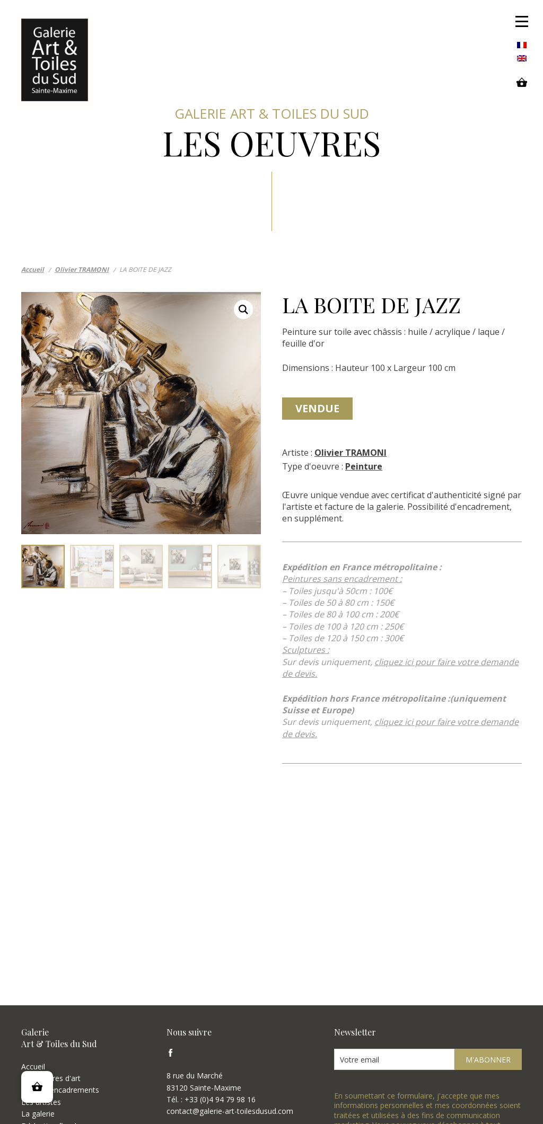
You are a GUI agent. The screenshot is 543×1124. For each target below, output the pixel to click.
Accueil (33, 1066)
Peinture (363, 466)
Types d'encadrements (60, 1090)
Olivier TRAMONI (350, 452)
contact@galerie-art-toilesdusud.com (230, 1111)
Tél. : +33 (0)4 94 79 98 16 (211, 1099)
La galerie (38, 1114)
